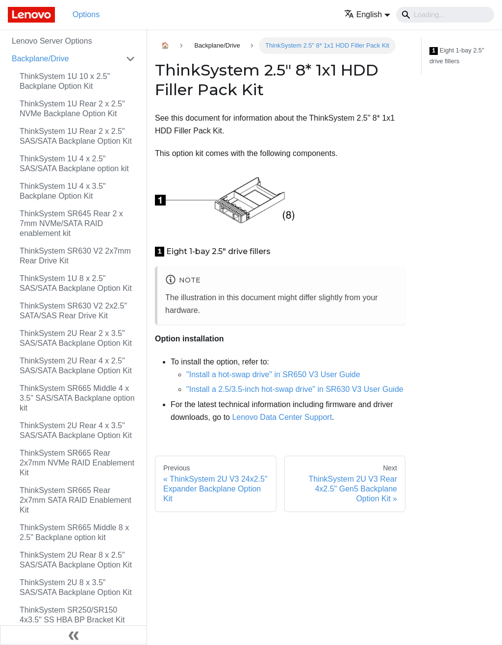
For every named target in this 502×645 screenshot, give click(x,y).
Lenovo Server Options (52, 41)
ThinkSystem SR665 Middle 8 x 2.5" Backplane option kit (74, 532)
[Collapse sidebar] (73, 635)
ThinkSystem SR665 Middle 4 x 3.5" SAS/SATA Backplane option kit (77, 398)
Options (86, 14)
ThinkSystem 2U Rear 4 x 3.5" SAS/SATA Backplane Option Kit (76, 430)
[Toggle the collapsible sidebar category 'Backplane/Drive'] (130, 59)
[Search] (445, 15)
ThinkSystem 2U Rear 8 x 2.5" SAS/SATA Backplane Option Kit (76, 560)
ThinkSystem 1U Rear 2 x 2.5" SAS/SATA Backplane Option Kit (76, 136)
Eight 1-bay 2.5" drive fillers (456, 56)
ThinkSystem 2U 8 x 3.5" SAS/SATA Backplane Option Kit (76, 587)
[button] (367, 14)
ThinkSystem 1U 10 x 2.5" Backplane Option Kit (65, 81)
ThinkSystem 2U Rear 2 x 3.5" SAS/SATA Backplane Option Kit (76, 338)
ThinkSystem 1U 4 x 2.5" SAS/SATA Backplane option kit (74, 164)
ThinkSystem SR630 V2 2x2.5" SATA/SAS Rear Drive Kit (73, 311)
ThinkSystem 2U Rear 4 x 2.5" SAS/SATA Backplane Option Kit (76, 366)
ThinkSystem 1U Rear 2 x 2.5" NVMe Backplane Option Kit (72, 109)
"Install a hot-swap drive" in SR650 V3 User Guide (273, 374)
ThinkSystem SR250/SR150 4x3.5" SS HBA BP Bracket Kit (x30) (72, 620)
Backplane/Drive (40, 58)
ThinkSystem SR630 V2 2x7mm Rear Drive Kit (75, 256)
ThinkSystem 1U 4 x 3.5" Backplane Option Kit (63, 191)
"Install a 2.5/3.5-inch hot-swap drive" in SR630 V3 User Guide (294, 389)
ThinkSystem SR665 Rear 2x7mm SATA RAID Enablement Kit (75, 500)
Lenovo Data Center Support (282, 417)
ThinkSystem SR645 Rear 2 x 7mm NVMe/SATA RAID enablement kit (71, 223)
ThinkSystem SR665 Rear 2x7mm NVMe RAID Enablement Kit (77, 463)
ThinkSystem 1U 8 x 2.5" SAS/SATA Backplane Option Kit (76, 283)
